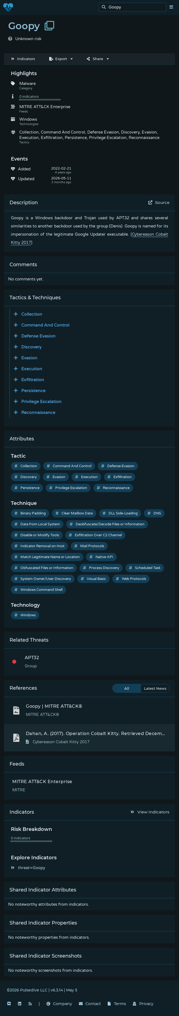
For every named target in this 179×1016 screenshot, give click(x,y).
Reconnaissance (113, 488)
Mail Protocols (89, 546)
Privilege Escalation (68, 488)
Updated (26, 178)
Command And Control (69, 466)
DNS (154, 513)
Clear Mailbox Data (74, 513)
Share (95, 59)
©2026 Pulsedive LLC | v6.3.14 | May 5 (42, 990)
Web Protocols (131, 579)
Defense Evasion (117, 466)
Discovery (25, 477)
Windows (25, 615)
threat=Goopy (28, 867)
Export (58, 59)
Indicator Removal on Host (39, 546)
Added (24, 169)
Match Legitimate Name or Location (47, 557)
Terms (117, 1003)
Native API (101, 557)
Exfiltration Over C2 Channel (95, 535)
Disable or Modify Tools (36, 535)
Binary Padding (30, 513)
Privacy (143, 1003)
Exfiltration (119, 477)
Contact (90, 1003)
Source (159, 202)
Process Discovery (101, 568)
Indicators (23, 59)
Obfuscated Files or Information (43, 568)
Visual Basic (93, 579)
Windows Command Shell (38, 590)
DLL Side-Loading (120, 513)
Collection (25, 466)
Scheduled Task (145, 568)
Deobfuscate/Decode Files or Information (107, 524)
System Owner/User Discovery (42, 579)
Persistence (26, 488)
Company (59, 1003)
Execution (86, 477)
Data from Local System (37, 524)
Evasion (56, 477)
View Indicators (150, 811)
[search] (134, 7)
